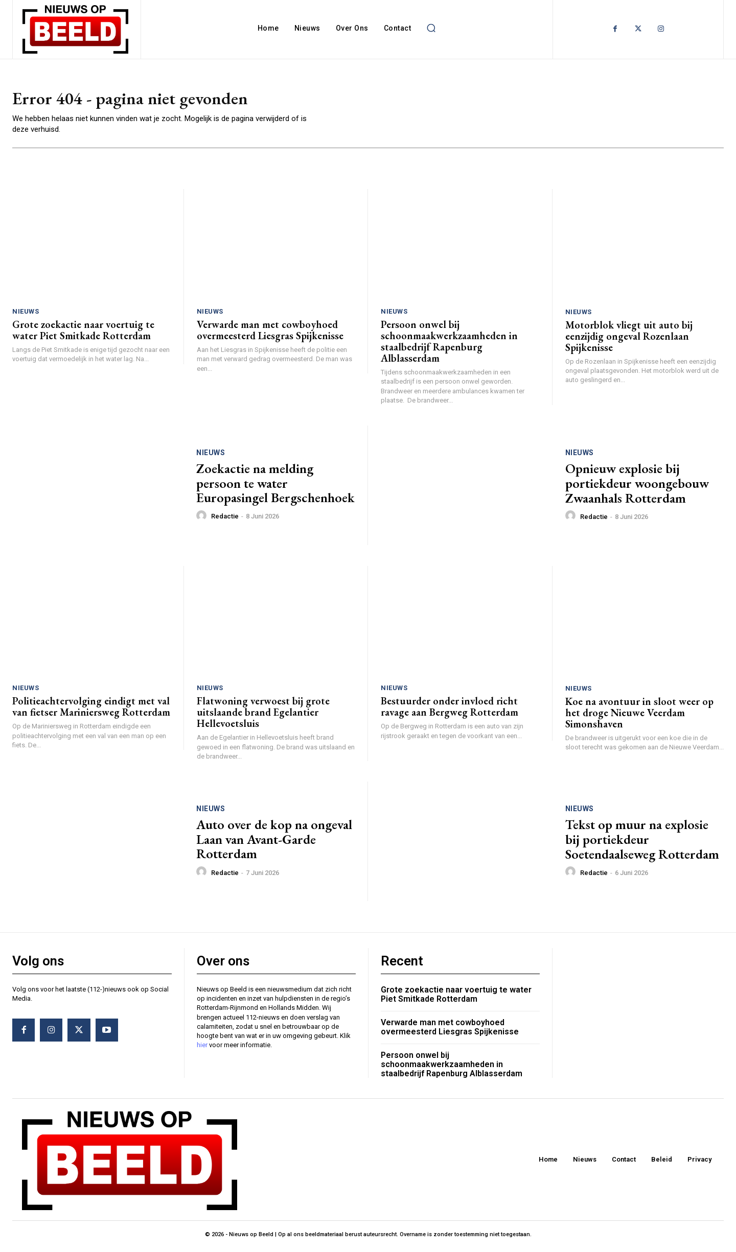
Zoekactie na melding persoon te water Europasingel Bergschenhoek (275, 487)
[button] (431, 28)
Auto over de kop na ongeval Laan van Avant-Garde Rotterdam (274, 843)
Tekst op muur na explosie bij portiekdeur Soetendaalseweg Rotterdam (642, 843)
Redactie (225, 521)
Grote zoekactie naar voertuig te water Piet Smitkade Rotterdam (83, 334)
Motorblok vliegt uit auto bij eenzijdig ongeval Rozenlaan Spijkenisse (629, 340)
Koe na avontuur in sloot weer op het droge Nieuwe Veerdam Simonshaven (639, 717)
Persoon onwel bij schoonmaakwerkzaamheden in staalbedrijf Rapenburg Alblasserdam (449, 345)
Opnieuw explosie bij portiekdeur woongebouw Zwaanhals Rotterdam (637, 487)
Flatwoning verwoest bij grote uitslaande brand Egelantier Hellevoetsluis (263, 717)
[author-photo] (203, 520)
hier (202, 1049)
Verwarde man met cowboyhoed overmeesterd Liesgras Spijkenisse (270, 334)
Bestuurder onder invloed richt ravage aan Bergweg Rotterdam (449, 711)
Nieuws (25, 316)
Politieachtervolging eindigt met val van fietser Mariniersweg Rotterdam (91, 711)
